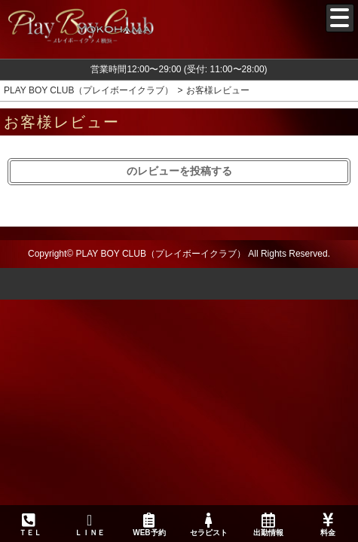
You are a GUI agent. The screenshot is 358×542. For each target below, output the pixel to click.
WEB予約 (149, 525)
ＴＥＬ (30, 525)
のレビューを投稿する (179, 171)
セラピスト (208, 525)
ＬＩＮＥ (89, 525)
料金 (328, 525)
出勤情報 (268, 525)
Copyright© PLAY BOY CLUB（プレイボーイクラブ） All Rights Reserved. (179, 253)
